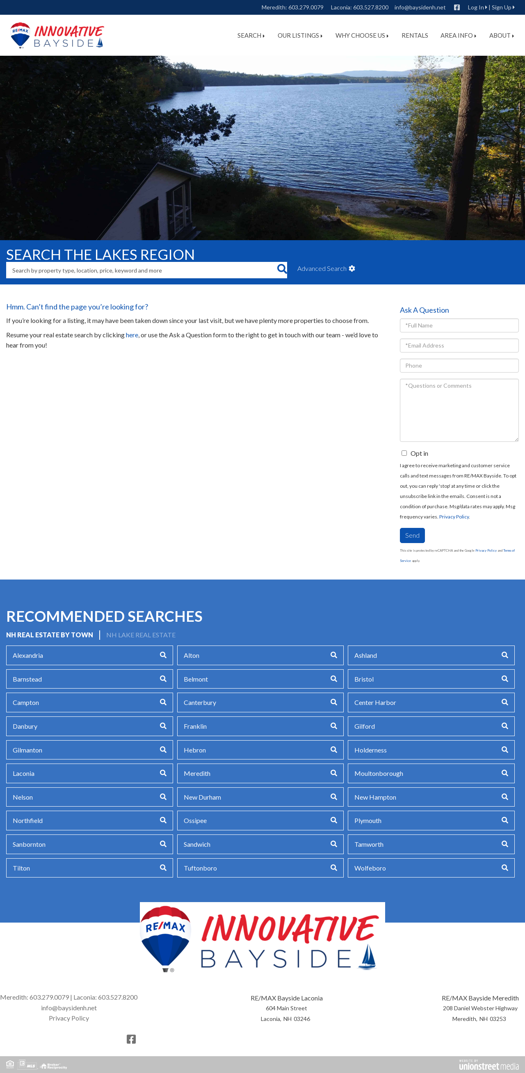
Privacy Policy (454, 517)
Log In (476, 7)
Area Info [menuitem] (458, 35)
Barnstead (27, 679)
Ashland (365, 655)
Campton (26, 702)
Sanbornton (29, 844)
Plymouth (367, 820)
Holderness (370, 750)
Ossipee (195, 820)
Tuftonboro (200, 868)
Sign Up (501, 7)
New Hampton (375, 797)
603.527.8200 (370, 7)
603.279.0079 (306, 7)
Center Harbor (375, 702)
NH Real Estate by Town (49, 635)
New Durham (202, 797)
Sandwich (197, 844)
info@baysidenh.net (420, 7)
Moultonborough (378, 773)
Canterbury (200, 702)
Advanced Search (322, 268)
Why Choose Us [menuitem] (362, 35)
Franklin (195, 726)
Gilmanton (27, 750)
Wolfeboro (370, 868)
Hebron (195, 750)
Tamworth (368, 844)
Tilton (21, 868)
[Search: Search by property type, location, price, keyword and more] (141, 270)
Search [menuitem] (251, 35)
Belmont (196, 679)
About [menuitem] (501, 35)
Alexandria (28, 655)
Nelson (23, 797)
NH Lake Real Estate (141, 635)
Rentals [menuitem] (415, 35)
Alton (191, 655)
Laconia (23, 773)
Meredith (197, 773)
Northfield (28, 820)
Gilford (364, 726)
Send (412, 535)
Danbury (25, 726)
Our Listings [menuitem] (300, 35)
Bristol (364, 679)
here (132, 335)
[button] (282, 270)
